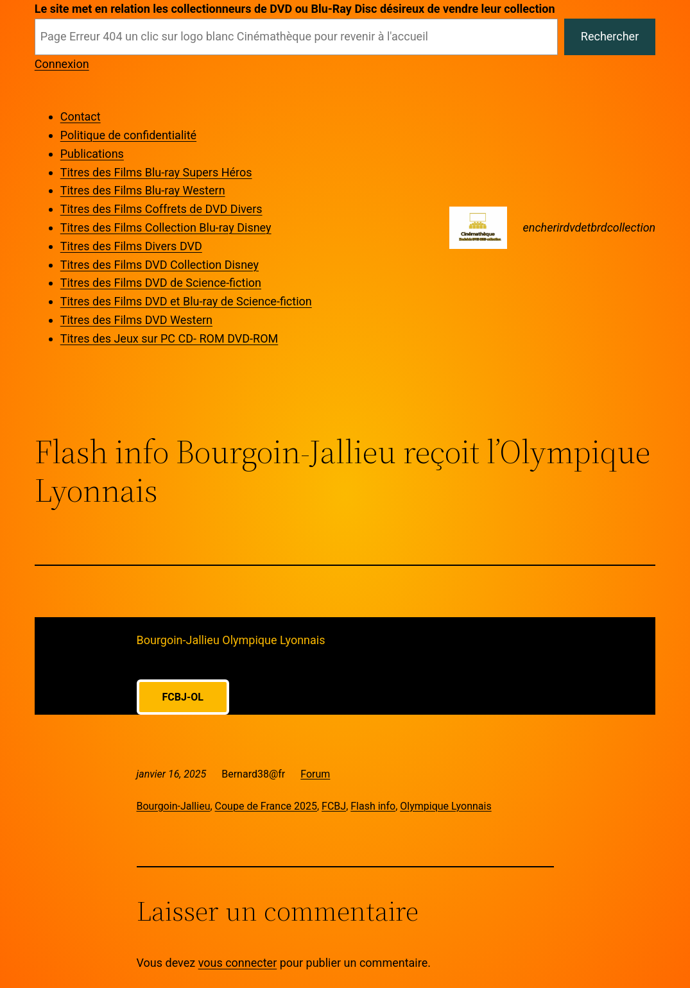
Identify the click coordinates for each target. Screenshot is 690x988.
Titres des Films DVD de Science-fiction (160, 282)
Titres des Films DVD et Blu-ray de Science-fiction (186, 301)
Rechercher (610, 36)
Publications (92, 153)
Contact (80, 116)
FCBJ (334, 806)
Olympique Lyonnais (445, 806)
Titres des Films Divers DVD (131, 246)
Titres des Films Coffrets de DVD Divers (161, 209)
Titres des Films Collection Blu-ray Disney (166, 227)
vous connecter (237, 962)
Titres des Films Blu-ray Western (142, 190)
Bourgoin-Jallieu (174, 806)
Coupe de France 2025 (266, 806)
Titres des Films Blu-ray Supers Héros (156, 172)
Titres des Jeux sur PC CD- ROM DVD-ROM (169, 338)
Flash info (372, 806)
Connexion (62, 64)
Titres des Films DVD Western (136, 320)
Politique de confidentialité (128, 135)
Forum (315, 774)
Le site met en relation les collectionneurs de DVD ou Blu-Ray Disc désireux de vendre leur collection (295, 8)
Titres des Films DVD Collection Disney (159, 264)
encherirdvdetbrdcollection (588, 227)
